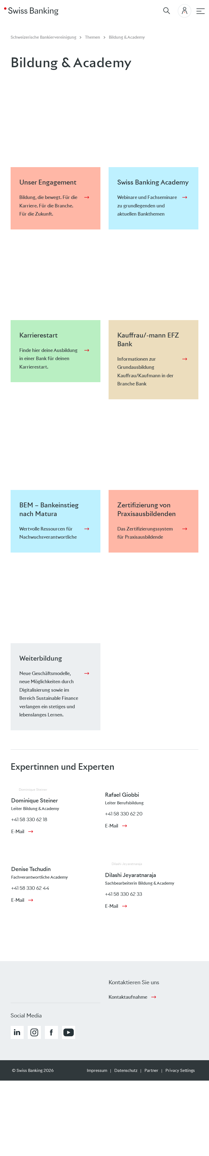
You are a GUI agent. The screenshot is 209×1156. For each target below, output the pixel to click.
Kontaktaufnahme (128, 997)
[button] (17, 1032)
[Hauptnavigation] (200, 11)
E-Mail (17, 832)
